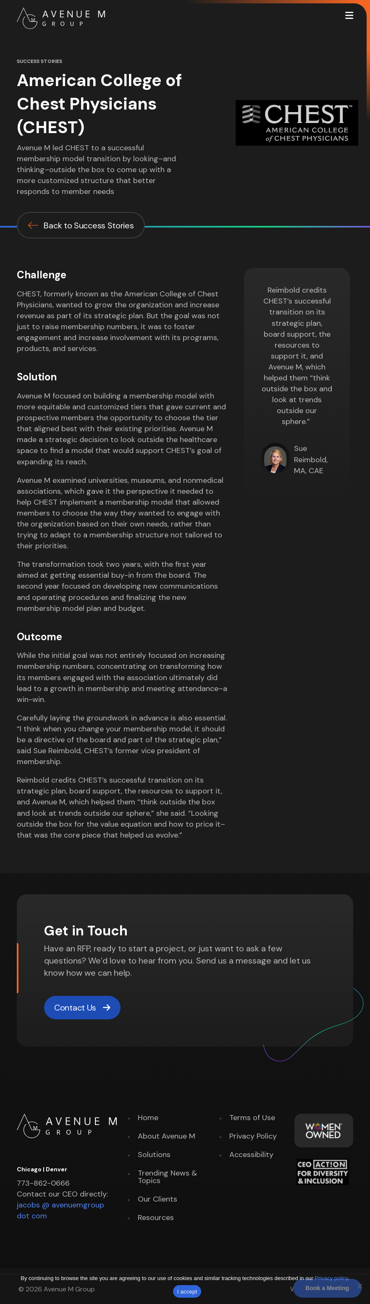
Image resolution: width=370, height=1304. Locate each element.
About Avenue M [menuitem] (166, 1136)
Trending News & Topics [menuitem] (167, 1177)
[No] (359, 1286)
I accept (187, 1291)
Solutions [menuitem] (154, 1155)
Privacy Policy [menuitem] (253, 1136)
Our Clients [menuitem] (157, 1199)
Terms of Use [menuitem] (252, 1118)
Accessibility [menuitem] (251, 1155)
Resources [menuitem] (156, 1218)
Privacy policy (331, 1278)
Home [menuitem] (148, 1118)
